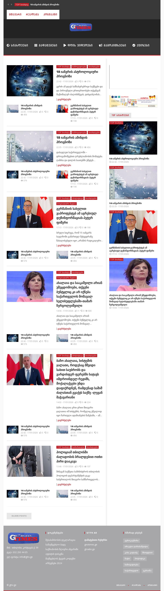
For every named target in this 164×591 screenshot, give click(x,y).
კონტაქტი (50, 14)
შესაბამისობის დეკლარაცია (60, 539)
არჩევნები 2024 (53, 563)
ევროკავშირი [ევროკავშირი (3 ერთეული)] (132, 540)
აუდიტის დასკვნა (54, 553)
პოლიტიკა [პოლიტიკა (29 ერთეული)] (140, 558)
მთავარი (15, 14)
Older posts (19, 516)
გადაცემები (45, 45)
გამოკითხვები (112, 45)
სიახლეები (17, 45)
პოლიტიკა (77, 198)
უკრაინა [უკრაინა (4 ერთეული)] (147, 570)
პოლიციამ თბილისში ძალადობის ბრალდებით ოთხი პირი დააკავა (79, 456)
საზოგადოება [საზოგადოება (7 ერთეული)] (132, 564)
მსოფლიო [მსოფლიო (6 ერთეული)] (147, 552)
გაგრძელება (64, 99)
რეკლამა (32, 14)
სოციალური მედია (66, 203)
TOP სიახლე (22, 4)
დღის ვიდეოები (78, 45)
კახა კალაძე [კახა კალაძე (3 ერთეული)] (131, 552)
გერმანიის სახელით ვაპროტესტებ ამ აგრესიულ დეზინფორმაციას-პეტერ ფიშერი (84, 110)
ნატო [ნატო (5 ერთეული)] (127, 558)
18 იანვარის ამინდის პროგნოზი (44, 4)
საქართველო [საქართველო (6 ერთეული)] (131, 570)
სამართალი (78, 447)
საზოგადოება (79, 66)
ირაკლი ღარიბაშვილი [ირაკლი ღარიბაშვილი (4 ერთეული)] (136, 546)
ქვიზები (140, 45)
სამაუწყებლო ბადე (55, 544)
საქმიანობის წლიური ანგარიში (61, 549)
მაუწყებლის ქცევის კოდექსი (60, 558)
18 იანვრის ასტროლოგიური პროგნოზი (129, 158)
